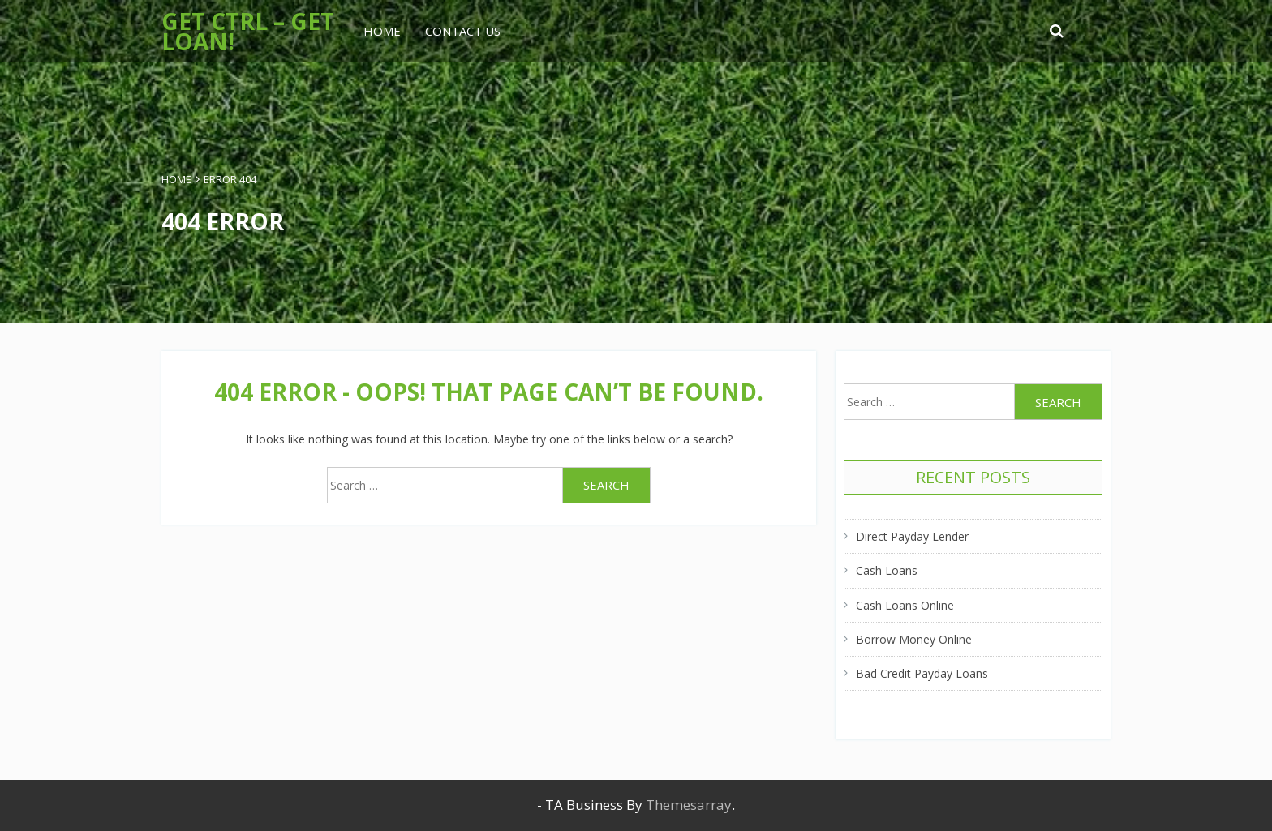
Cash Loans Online (905, 605)
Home (382, 31)
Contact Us (463, 31)
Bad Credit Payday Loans (922, 673)
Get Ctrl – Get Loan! (247, 31)
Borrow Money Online (914, 639)
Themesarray (689, 804)
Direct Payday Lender (912, 536)
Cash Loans (886, 570)
